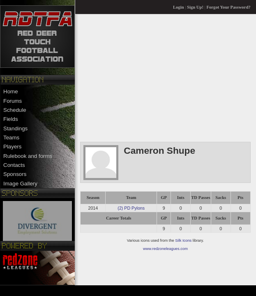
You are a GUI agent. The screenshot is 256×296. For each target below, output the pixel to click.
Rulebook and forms (27, 156)
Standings (15, 128)
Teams (11, 137)
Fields (10, 119)
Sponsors (14, 174)
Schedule (14, 110)
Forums (12, 101)
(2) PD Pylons (131, 208)
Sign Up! (195, 7)
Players (12, 146)
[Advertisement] (165, 77)
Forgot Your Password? (229, 7)
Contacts (14, 165)
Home (10, 91)
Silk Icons (183, 240)
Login (178, 7)
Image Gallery (20, 183)
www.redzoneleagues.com (165, 249)
